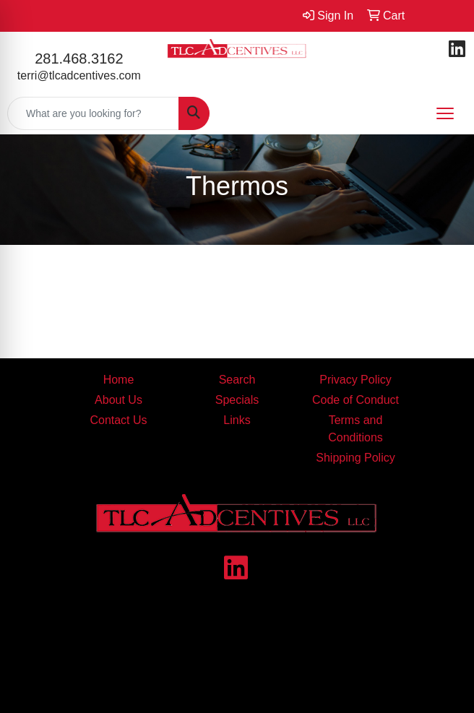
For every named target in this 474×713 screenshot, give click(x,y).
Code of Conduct (355, 400)
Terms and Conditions (355, 429)
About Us (118, 400)
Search (237, 379)
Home (118, 379)
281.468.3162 (79, 58)
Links (236, 420)
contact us (308, 660)
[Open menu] (445, 113)
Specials (237, 400)
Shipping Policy (355, 457)
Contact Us (118, 420)
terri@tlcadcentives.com (79, 75)
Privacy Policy (355, 379)
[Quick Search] (93, 113)
